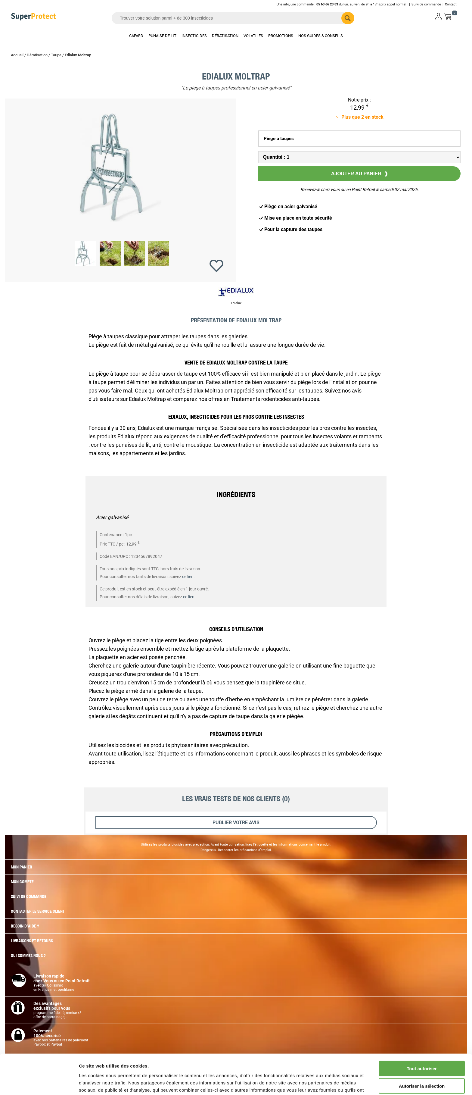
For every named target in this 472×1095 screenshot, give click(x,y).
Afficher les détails (331, 1083)
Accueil (17, 55)
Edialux (236, 303)
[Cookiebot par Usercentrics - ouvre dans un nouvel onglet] (39, 1083)
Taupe (56, 55)
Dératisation (37, 55)
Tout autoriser (422, 1034)
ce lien (188, 576)
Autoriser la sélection (422, 1052)
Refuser (421, 1070)
